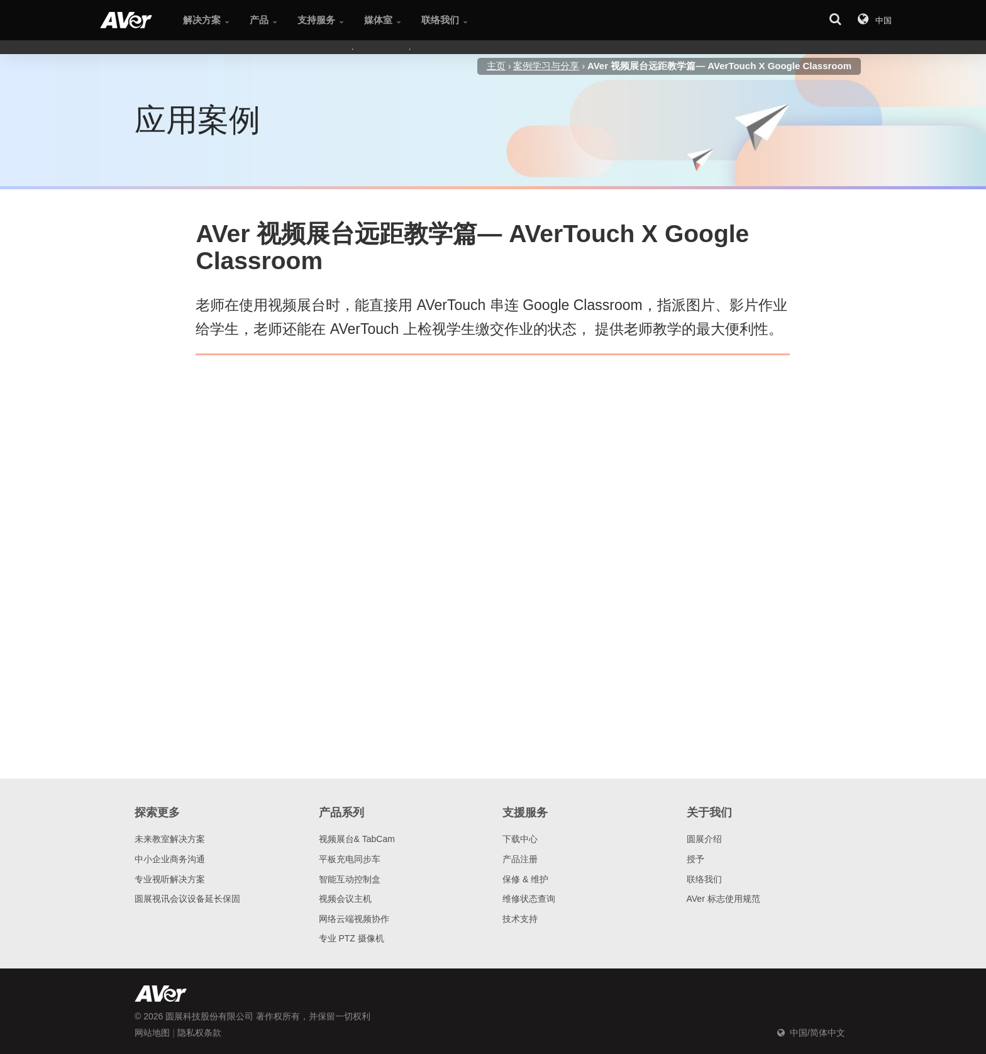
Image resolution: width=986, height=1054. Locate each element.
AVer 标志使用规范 (723, 899)
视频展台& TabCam (357, 839)
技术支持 (520, 919)
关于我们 (709, 812)
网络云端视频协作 (354, 919)
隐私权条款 (199, 1033)
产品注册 (520, 859)
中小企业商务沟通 (170, 859)
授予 (695, 859)
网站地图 (152, 1033)
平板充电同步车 (349, 859)
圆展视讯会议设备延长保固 (187, 899)
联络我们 (704, 879)
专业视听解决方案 (170, 879)
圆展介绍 (704, 839)
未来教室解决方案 (170, 839)
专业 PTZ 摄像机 (351, 938)
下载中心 (520, 839)
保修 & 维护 (525, 879)
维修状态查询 (528, 899)
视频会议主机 (345, 899)
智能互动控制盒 (349, 879)
